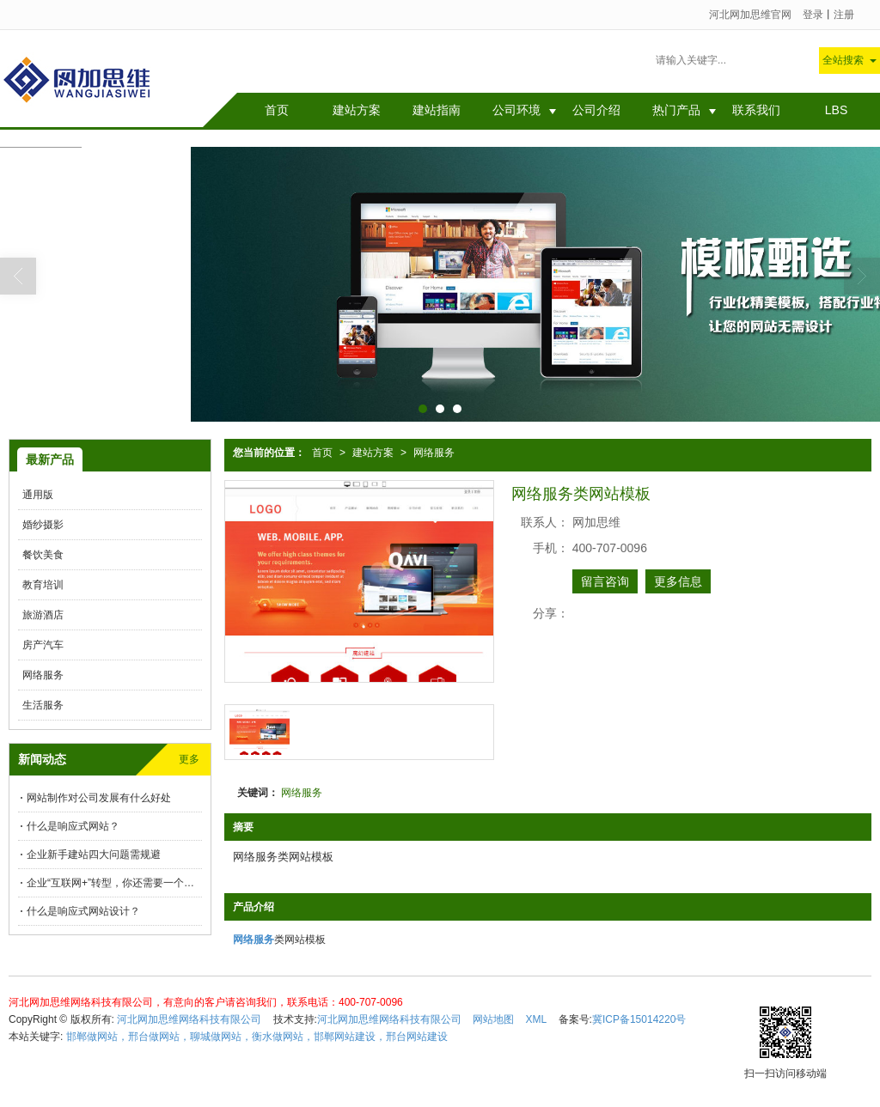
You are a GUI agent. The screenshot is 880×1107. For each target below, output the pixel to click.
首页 (277, 110)
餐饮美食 (43, 555)
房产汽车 (43, 645)
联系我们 (756, 110)
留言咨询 (605, 581)
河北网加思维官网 (750, 15)
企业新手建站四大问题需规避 (94, 854)
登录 (813, 15)
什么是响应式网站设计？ (83, 911)
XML (536, 1019)
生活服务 (43, 705)
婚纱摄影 (43, 525)
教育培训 (43, 585)
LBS (836, 110)
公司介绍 (596, 110)
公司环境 (516, 110)
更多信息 (678, 581)
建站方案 (357, 110)
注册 (844, 15)
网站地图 (493, 1019)
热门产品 (676, 110)
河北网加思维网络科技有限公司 (189, 1019)
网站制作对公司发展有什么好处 (367, 62)
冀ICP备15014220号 (639, 1019)
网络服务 (434, 453)
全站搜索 (843, 60)
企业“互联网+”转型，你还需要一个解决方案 (114, 883)
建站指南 (436, 110)
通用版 (37, 495)
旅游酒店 (43, 615)
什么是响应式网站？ (73, 826)
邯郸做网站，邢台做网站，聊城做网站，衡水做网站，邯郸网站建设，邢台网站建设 (257, 1037)
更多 (189, 759)
